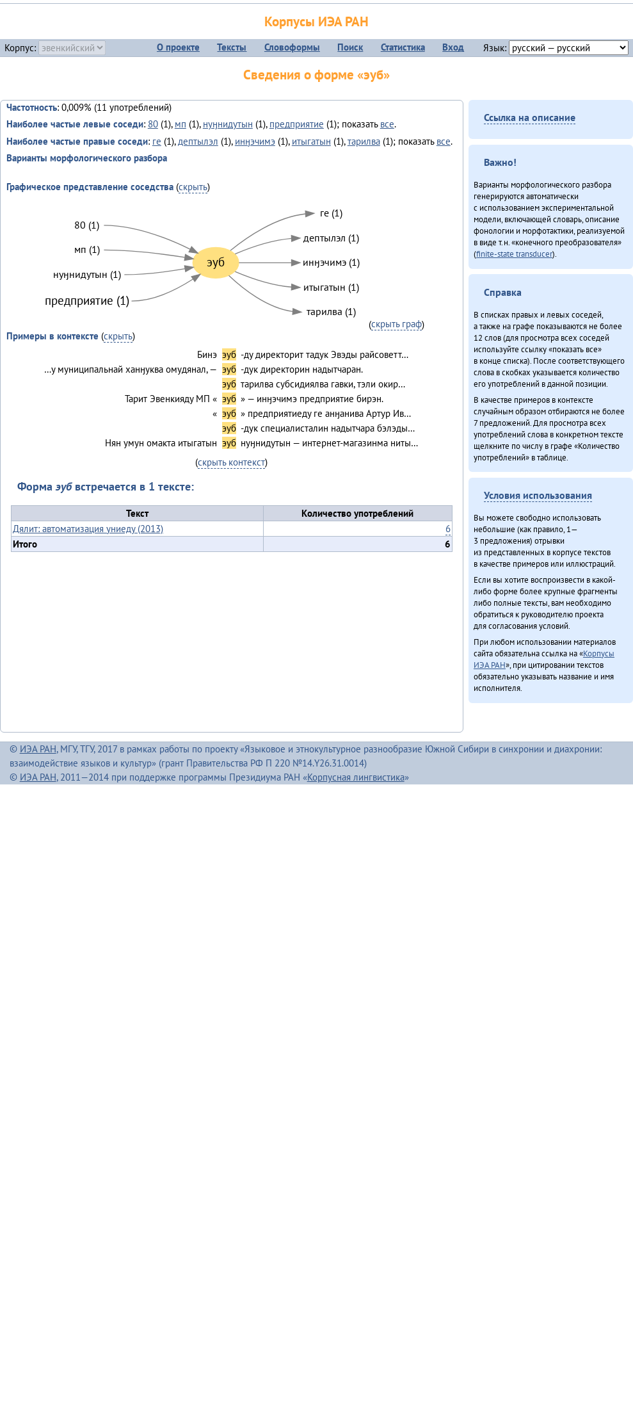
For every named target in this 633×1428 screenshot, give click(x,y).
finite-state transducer (514, 253)
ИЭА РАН (38, 749)
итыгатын (311, 141)
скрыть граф (396, 324)
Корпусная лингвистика (356, 777)
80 (153, 124)
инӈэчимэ (255, 141)
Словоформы (292, 47)
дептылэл (198, 141)
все (387, 124)
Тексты (231, 47)
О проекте (178, 47)
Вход (453, 47)
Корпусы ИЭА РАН (316, 21)
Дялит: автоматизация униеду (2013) (88, 529)
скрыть (193, 187)
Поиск (350, 47)
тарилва (364, 141)
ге (156, 141)
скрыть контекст (231, 462)
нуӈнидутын (228, 124)
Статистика (403, 47)
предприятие (296, 124)
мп (180, 124)
